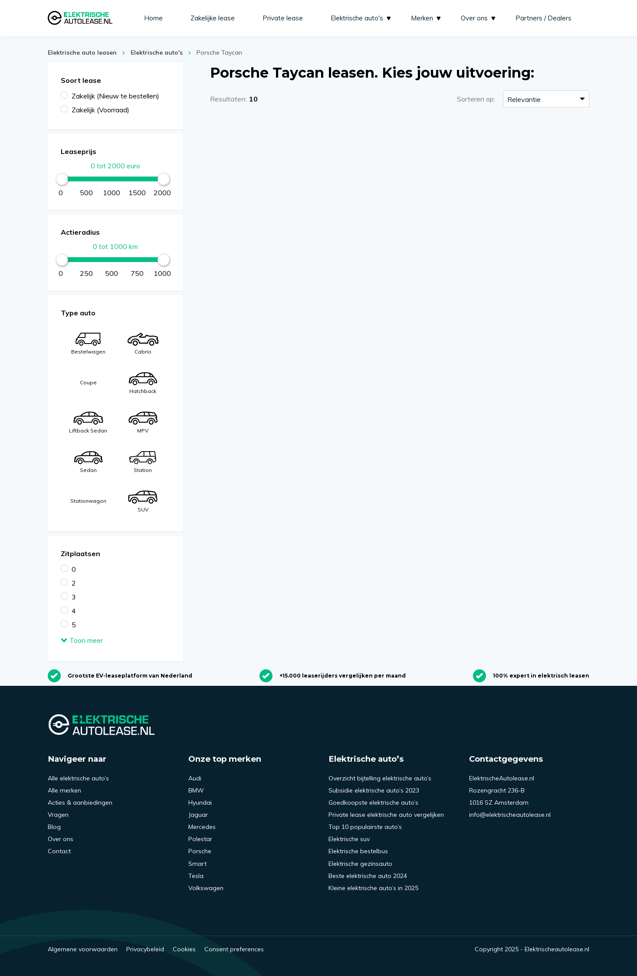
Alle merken (64, 790)
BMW (196, 790)
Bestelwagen (88, 344)
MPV (143, 423)
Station (143, 462)
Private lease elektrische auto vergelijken (386, 815)
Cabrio (142, 344)
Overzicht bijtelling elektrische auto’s (379, 778)
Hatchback (142, 383)
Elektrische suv (349, 839)
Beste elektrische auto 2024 (367, 876)
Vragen (58, 815)
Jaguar (198, 815)
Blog (54, 827)
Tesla (196, 876)
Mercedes (202, 827)
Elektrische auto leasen (82, 52)
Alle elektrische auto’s (78, 778)
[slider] (62, 179)
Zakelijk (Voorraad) (100, 109)
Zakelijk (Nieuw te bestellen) (115, 96)
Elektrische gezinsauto (360, 864)
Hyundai (200, 802)
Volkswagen (205, 888)
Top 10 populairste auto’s (365, 827)
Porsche (199, 851)
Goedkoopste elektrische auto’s (373, 802)
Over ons (479, 18)
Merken (426, 18)
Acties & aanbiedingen (80, 802)
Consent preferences (234, 949)
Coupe (88, 382)
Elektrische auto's (361, 18)
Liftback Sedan (88, 423)
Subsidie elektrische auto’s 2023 (373, 790)
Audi (194, 778)
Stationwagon (88, 501)
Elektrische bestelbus (358, 851)
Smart (197, 864)
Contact (59, 851)
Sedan (88, 462)
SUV (143, 502)
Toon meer (82, 640)
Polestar (200, 839)
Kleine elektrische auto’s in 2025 (373, 888)
